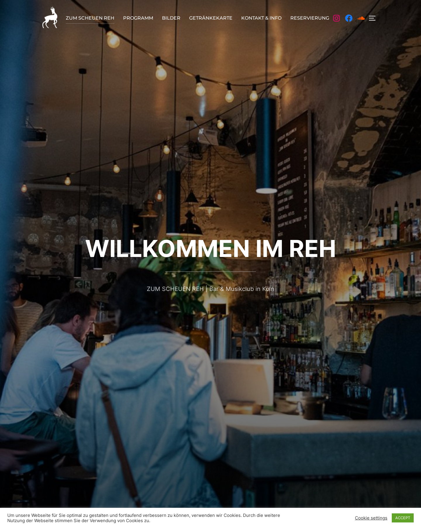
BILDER (171, 18)
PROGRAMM (138, 18)
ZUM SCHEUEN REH (90, 18)
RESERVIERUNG (309, 18)
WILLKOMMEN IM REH (210, 248)
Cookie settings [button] (371, 518)
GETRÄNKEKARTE (210, 18)
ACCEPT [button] (402, 517)
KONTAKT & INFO (261, 18)
